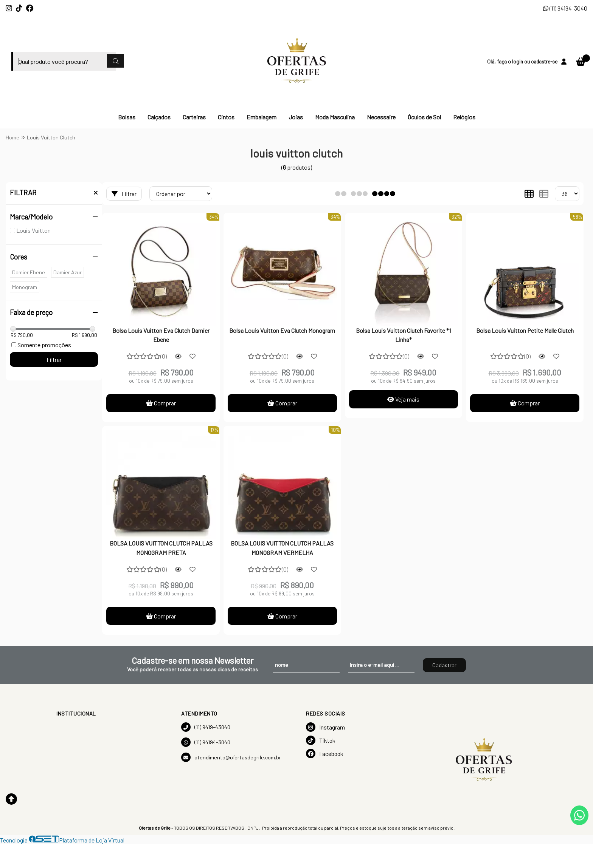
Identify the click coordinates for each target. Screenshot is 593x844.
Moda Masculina (335, 117)
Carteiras (194, 117)
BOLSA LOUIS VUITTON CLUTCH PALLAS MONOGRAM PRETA (161, 547)
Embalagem (261, 117)
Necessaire (381, 117)
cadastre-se (544, 61)
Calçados (159, 117)
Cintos (226, 117)
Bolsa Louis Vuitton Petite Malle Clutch (525, 330)
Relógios (464, 117)
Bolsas (126, 117)
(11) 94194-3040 (565, 8)
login (518, 61)
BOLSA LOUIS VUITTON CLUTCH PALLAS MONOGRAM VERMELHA (282, 547)
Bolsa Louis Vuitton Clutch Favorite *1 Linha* (403, 335)
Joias (296, 117)
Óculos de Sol (424, 117)
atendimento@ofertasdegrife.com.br (231, 757)
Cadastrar (444, 665)
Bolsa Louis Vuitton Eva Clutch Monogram (282, 330)
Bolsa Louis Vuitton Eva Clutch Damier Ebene (161, 335)
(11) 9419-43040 (205, 727)
